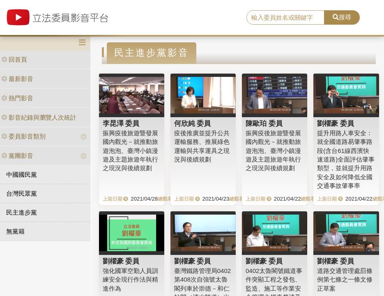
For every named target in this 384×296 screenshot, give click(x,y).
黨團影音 (17, 155)
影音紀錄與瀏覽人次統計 (38, 117)
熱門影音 (17, 98)
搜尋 (342, 17)
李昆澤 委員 (121, 123)
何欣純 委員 (192, 123)
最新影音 (17, 78)
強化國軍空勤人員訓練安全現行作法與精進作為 (130, 279)
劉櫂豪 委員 (335, 123)
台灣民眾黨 (21, 193)
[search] (285, 17)
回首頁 (14, 59)
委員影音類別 (23, 136)
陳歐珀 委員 (264, 123)
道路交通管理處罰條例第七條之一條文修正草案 (345, 279)
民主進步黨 (21, 212)
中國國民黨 (21, 174)
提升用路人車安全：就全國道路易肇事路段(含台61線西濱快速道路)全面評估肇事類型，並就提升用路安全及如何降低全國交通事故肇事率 (346, 160)
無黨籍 (15, 231)
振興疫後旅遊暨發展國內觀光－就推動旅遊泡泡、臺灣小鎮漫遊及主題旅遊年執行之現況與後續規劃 (130, 151)
